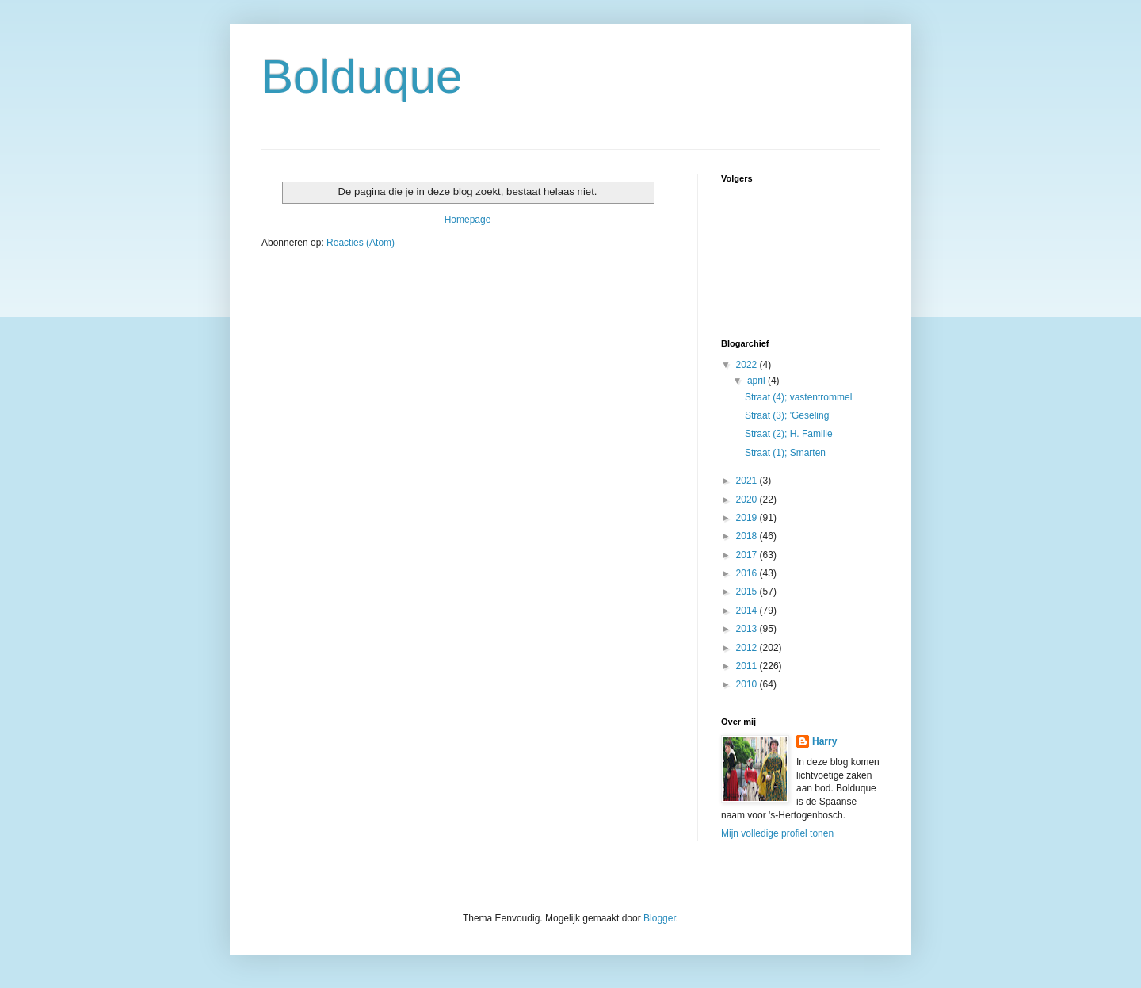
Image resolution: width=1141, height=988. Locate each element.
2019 (748, 517)
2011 (748, 666)
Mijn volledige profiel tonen (777, 833)
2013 (748, 628)
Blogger (659, 918)
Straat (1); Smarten (785, 452)
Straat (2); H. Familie (789, 433)
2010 (748, 684)
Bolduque (362, 76)
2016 (748, 573)
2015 (748, 591)
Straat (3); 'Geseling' (788, 415)
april (757, 380)
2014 (748, 610)
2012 (748, 647)
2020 (748, 499)
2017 (748, 555)
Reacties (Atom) (360, 242)
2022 (748, 364)
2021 (748, 480)
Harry (824, 741)
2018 (748, 536)
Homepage (468, 219)
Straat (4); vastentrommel (798, 397)
